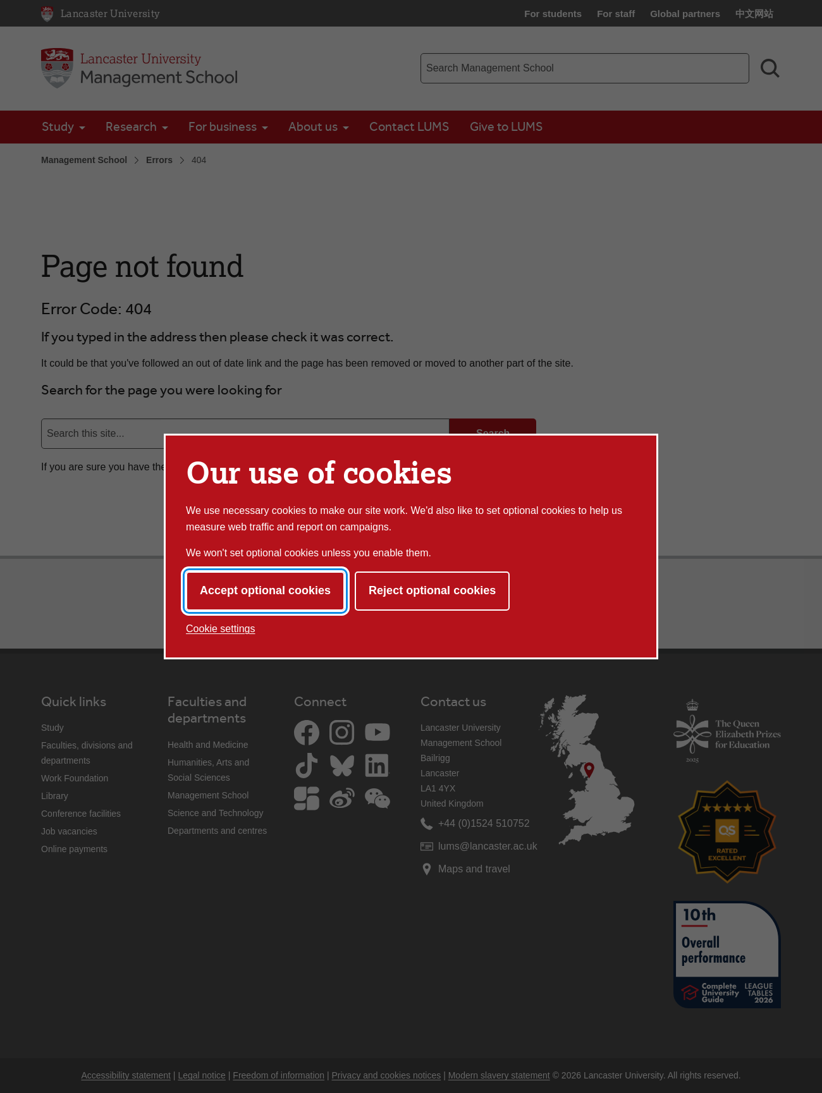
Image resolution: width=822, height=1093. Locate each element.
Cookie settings (220, 628)
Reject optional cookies (432, 590)
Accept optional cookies (265, 590)
